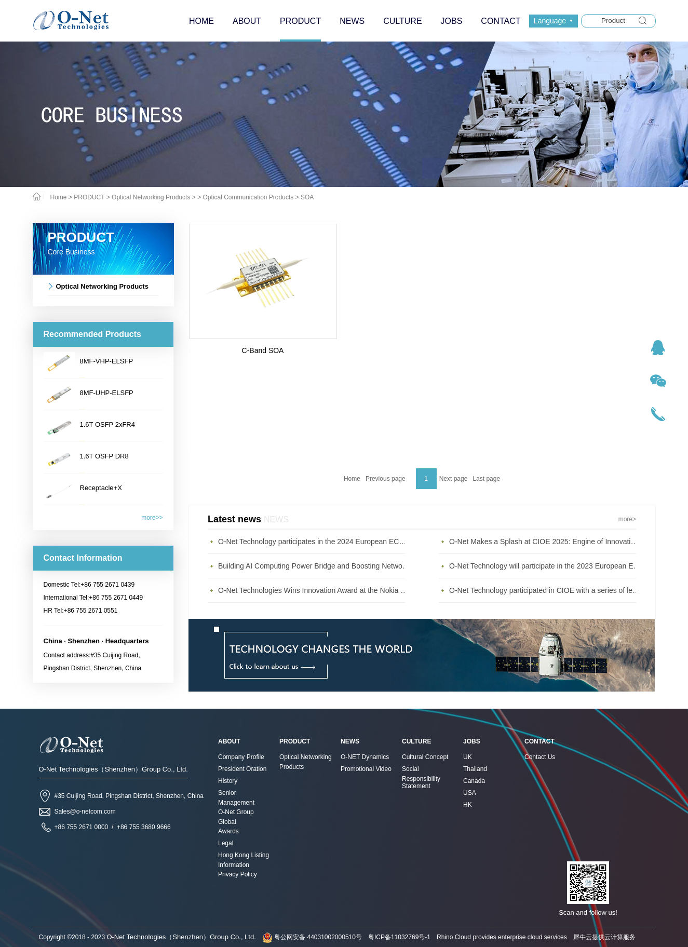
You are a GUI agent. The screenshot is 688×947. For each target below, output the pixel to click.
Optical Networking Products (151, 197)
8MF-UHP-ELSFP (106, 393)
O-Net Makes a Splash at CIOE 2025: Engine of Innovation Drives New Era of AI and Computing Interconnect (545, 541)
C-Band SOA (263, 350)
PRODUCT (89, 197)
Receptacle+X (101, 488)
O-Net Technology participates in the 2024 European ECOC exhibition (314, 541)
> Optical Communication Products (245, 197)
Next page (453, 478)
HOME (201, 21)
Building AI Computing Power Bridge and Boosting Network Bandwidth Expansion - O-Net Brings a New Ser (314, 566)
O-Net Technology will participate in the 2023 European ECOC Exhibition (545, 566)
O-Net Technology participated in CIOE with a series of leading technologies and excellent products (545, 590)
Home (352, 478)
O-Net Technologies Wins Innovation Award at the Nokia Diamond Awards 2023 (314, 590)
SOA (307, 197)
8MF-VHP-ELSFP (106, 361)
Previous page (386, 478)
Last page (486, 478)
